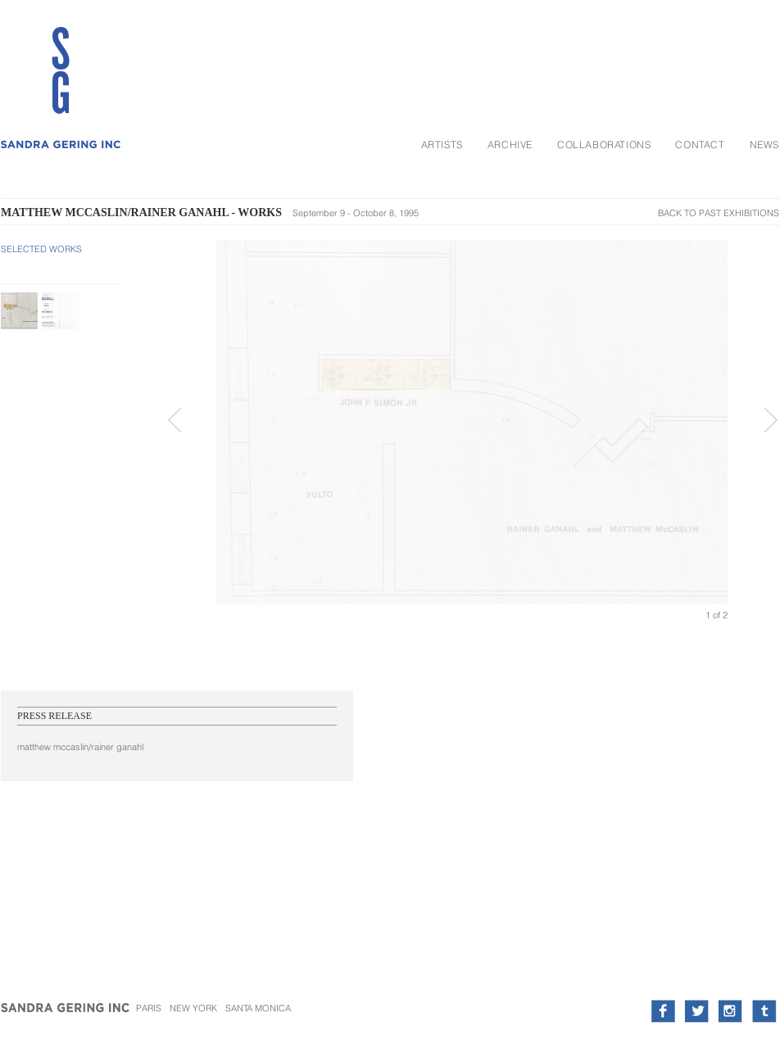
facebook (663, 1011)
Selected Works (41, 249)
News (764, 144)
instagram (730, 1011)
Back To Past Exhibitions (718, 213)
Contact (699, 144)
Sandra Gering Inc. (66, 1015)
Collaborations (604, 144)
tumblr (764, 1011)
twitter (697, 1011)
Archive (510, 144)
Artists (442, 144)
